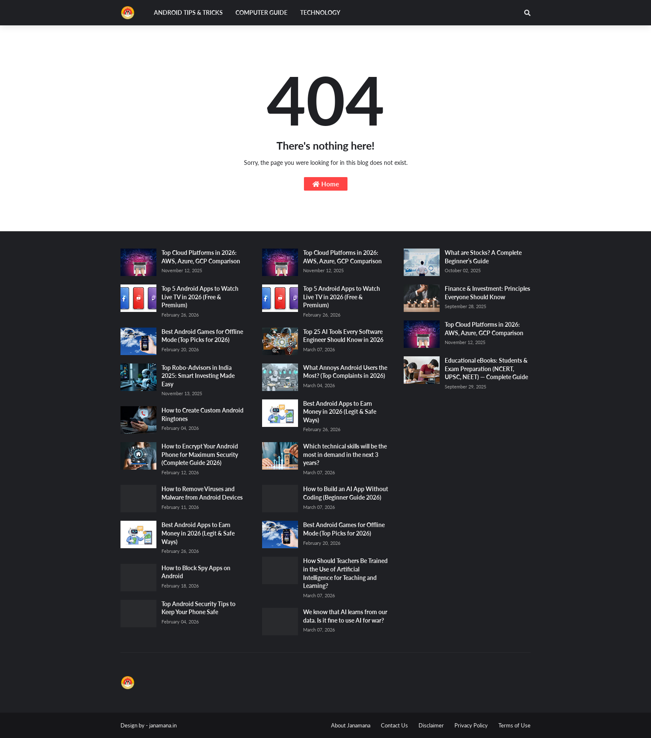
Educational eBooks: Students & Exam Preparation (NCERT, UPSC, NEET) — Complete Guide (486, 368)
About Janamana (350, 725)
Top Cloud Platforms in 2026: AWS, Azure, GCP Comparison (200, 257)
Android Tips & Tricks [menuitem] (188, 12)
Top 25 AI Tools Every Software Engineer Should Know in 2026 (343, 336)
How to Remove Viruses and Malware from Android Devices (202, 493)
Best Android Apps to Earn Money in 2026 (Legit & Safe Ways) (198, 533)
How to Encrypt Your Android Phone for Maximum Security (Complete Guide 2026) (199, 454)
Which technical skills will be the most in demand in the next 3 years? (345, 454)
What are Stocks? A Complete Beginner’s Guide (483, 257)
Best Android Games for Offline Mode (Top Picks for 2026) (202, 336)
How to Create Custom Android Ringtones (202, 414)
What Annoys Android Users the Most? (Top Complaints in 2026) (345, 372)
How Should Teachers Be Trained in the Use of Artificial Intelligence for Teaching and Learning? (345, 573)
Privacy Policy (471, 725)
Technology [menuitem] (320, 12)
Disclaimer (431, 725)
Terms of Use (514, 725)
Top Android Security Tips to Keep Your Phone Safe (198, 608)
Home (325, 184)
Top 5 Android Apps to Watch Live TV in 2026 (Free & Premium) (199, 297)
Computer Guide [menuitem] (261, 12)
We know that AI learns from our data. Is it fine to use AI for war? (345, 616)
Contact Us (394, 725)
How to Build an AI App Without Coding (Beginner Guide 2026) (345, 493)
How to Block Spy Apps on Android (195, 572)
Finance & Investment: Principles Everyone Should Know (487, 293)
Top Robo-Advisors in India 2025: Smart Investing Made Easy (198, 376)
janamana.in (163, 725)
